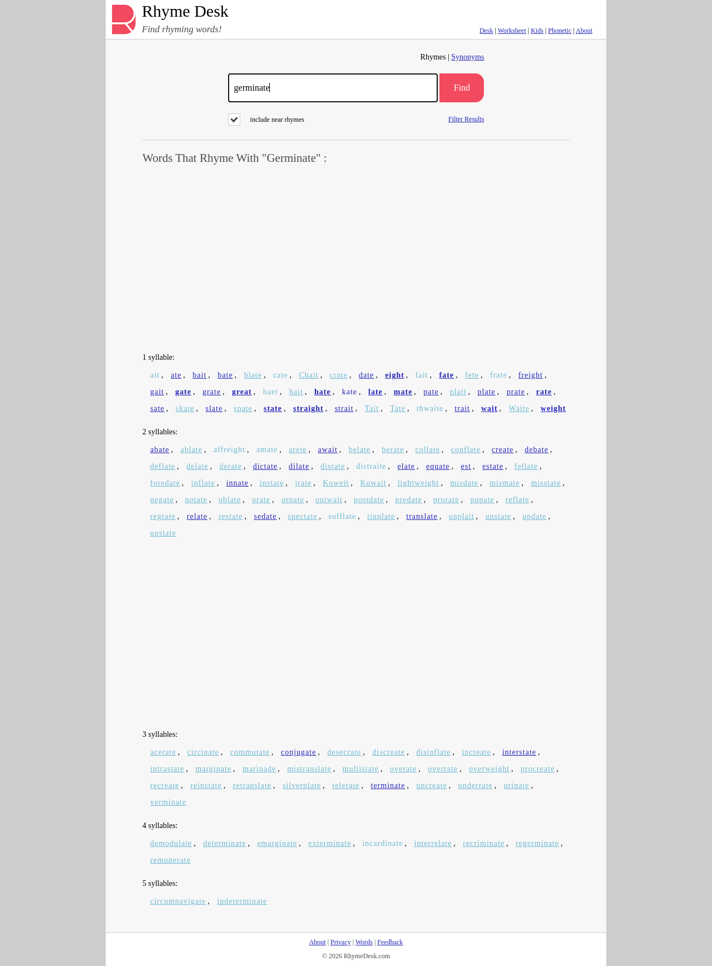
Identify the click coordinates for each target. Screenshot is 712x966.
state (273, 408)
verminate (168, 802)
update (534, 516)
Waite (519, 408)
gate (183, 392)
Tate (398, 408)
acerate (163, 752)
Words (364, 942)
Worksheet (512, 30)
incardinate (382, 843)
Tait (372, 408)
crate (339, 375)
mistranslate (309, 769)
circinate (203, 752)
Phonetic (559, 30)
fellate (526, 466)
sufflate (343, 516)
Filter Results (466, 118)
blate (253, 375)
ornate (292, 500)
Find (462, 87)
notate (196, 500)
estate (492, 466)
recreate (164, 785)
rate (544, 392)
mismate (505, 483)
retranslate (252, 785)
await (328, 449)
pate (430, 392)
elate (406, 466)
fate (446, 375)
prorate (446, 500)
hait (296, 392)
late (375, 392)
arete (297, 449)
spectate (302, 516)
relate (197, 516)
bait (199, 375)
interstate (519, 752)
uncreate (431, 785)
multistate (361, 769)
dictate (265, 466)
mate (403, 392)
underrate (475, 785)
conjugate (298, 752)
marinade (259, 769)
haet (270, 392)
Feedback (390, 942)
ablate (191, 449)
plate (487, 392)
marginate (213, 769)
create (502, 449)
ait (155, 375)
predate (408, 500)
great (242, 392)
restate (231, 516)
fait (422, 375)
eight (394, 375)
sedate (265, 516)
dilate (299, 466)
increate (476, 752)
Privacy (340, 942)
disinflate (433, 752)
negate (162, 500)
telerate (345, 785)
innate (237, 483)
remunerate (170, 860)
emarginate (277, 843)
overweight (489, 769)
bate (225, 375)
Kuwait (373, 483)
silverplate (302, 785)
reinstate (205, 785)
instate (272, 483)
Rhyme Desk (185, 11)
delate (197, 466)
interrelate (433, 843)
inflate (203, 483)
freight (530, 375)
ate (176, 375)
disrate (332, 466)
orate (261, 500)
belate (359, 449)
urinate (517, 785)
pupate (482, 500)
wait (489, 408)
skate (185, 408)
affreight (229, 449)
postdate (369, 500)
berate (393, 449)
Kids (537, 30)
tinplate (381, 516)
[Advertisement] (356, 259)
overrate (443, 769)
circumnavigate (178, 901)
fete (472, 375)
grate (211, 392)
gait (157, 392)
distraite (371, 466)
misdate (464, 483)
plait (458, 392)
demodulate (171, 843)
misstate (546, 483)
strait (344, 408)
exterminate (329, 843)
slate (214, 408)
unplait (461, 516)
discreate (389, 752)
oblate (230, 500)
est (466, 466)
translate (421, 516)
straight (308, 408)
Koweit (336, 483)
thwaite (430, 408)
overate (403, 769)
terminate (388, 785)
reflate (518, 500)
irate (303, 483)
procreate (538, 769)
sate (157, 408)
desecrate (344, 752)
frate (498, 375)
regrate (163, 516)
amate (267, 449)
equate (438, 466)
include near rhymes (266, 119)
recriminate (484, 843)
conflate (466, 449)
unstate (499, 516)
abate (160, 449)
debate (536, 449)
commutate (250, 752)
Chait (308, 375)
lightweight (418, 483)
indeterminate (242, 901)
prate (516, 392)
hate (322, 392)
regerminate (537, 843)
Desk (486, 30)
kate (349, 392)
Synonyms (467, 57)
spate (243, 408)
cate (280, 375)
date (366, 375)
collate (427, 449)
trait (462, 408)
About (584, 30)
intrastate (167, 769)
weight (553, 408)
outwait (329, 500)
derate (231, 466)
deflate (162, 466)
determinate (224, 843)
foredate (165, 483)
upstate (163, 533)
